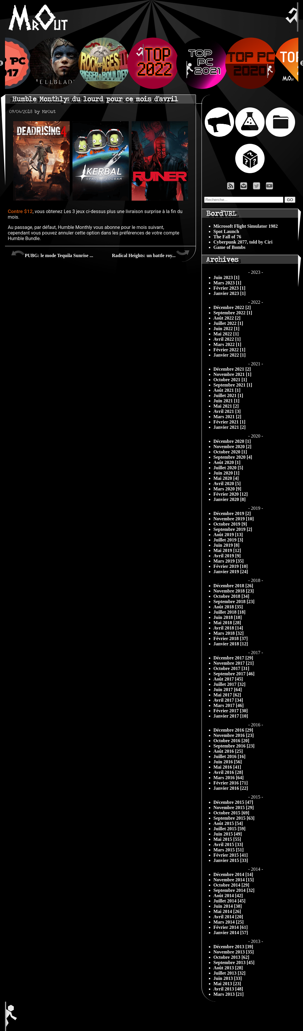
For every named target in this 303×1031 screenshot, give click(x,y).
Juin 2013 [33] (228, 978)
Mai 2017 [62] (227, 694)
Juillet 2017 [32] (230, 684)
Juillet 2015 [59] (230, 828)
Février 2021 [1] (230, 421)
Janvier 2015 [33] (231, 860)
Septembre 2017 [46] (234, 673)
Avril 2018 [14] (228, 627)
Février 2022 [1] (230, 349)
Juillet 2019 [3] (228, 539)
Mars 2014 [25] (229, 921)
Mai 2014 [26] (227, 911)
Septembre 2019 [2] (233, 529)
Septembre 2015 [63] (234, 818)
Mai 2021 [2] (226, 406)
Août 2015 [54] (228, 823)
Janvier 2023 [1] (230, 293)
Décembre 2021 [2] (232, 369)
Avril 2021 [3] (227, 411)
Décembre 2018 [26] (233, 585)
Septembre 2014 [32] (234, 890)
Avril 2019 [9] (227, 555)
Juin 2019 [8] (227, 545)
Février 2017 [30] (231, 710)
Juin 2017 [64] (228, 689)
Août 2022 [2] (227, 317)
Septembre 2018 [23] (234, 601)
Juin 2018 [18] (228, 617)
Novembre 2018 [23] (234, 590)
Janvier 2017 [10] (231, 715)
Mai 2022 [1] (226, 333)
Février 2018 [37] (231, 638)
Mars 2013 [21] (229, 994)
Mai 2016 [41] (227, 767)
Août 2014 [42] (228, 895)
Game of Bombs (230, 247)
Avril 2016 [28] (228, 772)
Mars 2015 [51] (229, 849)
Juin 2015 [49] (228, 833)
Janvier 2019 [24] (231, 571)
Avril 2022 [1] (227, 339)
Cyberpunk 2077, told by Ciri (243, 241)
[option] (151, 63)
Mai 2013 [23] (227, 983)
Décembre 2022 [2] (232, 307)
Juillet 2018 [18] (230, 612)
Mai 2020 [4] (226, 478)
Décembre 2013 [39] (233, 946)
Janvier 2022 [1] (230, 354)
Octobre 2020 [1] (230, 451)
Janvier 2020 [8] (230, 499)
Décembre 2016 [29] (233, 730)
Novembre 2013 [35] (234, 951)
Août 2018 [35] (228, 606)
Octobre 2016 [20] (231, 740)
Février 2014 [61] (231, 927)
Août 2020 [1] (227, 462)
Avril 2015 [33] (228, 844)
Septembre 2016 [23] (234, 745)
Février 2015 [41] (231, 855)
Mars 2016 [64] (229, 777)
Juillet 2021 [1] (228, 395)
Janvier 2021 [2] (230, 427)
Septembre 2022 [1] (233, 312)
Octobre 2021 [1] (230, 379)
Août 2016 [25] (228, 751)
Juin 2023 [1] (227, 277)
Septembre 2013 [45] (234, 962)
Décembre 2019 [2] (232, 513)
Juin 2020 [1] (227, 472)
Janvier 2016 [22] (231, 788)
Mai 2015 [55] (227, 839)
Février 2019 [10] (231, 566)
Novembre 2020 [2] (232, 446)
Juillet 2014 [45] (230, 900)
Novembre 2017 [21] (234, 663)
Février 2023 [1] (230, 288)
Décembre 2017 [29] (233, 657)
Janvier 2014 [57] (231, 932)
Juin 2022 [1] (227, 328)
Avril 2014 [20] (228, 916)
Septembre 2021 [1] (233, 384)
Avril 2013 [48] (228, 988)
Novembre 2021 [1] (232, 374)
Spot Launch (226, 231)
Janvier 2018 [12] (231, 643)
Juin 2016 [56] (228, 761)
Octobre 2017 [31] (231, 668)
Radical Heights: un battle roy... (150, 253)
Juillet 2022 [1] (228, 323)
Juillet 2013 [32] (230, 973)
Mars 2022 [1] (227, 344)
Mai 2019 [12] (227, 550)
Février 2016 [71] (231, 782)
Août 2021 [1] (227, 390)
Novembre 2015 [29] (234, 807)
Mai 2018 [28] (227, 622)
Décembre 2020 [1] (232, 441)
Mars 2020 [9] (227, 488)
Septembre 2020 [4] (233, 457)
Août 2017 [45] (228, 678)
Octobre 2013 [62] (231, 957)
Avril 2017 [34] (228, 700)
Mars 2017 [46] (229, 705)
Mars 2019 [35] (229, 560)
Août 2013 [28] (228, 967)
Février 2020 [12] (231, 494)
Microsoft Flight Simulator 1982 (246, 226)
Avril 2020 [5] (227, 483)
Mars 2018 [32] (229, 633)
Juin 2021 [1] (227, 400)
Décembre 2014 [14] (233, 874)
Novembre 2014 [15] (234, 879)
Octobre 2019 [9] (230, 524)
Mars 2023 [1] (227, 282)
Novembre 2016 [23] (234, 735)
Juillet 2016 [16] (230, 756)
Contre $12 (20, 211)
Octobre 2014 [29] (231, 884)
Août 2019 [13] (228, 534)
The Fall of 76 (227, 236)
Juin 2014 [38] (228, 906)
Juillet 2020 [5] (228, 467)
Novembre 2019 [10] (234, 518)
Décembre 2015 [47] (233, 802)
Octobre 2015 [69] (231, 812)
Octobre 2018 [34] (231, 596)
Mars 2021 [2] (227, 416)
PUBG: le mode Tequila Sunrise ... (52, 253)
